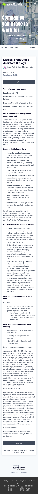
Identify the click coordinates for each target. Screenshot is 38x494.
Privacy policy (14, 472)
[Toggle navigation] (35, 4)
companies (5, 47)
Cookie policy (23, 472)
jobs (11, 47)
